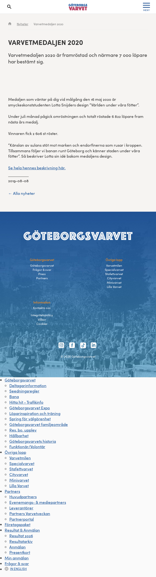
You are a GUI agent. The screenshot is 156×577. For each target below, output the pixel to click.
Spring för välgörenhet (30, 418)
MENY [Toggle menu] (146, 7)
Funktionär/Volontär (27, 446)
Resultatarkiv (21, 541)
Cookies (41, 324)
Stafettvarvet (114, 274)
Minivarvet (114, 282)
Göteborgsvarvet (42, 265)
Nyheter (22, 24)
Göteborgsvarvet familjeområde (38, 424)
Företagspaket (17, 524)
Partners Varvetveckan (29, 513)
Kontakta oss (42, 308)
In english (16, 568)
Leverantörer (21, 508)
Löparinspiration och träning (34, 413)
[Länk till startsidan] (77, 6)
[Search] (9, 6)
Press (42, 274)
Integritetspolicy (42, 315)
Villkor (42, 319)
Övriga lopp (15, 452)
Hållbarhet (18, 435)
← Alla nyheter (21, 193)
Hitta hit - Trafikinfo (26, 402)
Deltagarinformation (27, 385)
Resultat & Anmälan (22, 530)
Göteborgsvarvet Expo (29, 407)
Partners (42, 278)
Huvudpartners (23, 496)
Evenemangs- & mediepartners (37, 502)
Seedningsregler (24, 391)
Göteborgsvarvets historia (32, 441)
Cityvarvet (114, 278)
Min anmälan (17, 558)
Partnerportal (21, 519)
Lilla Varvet (114, 287)
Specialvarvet (114, 270)
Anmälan (17, 547)
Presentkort (19, 552)
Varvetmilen (114, 265)
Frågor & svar (42, 270)
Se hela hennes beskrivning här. (37, 168)
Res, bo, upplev (23, 430)
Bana (14, 396)
